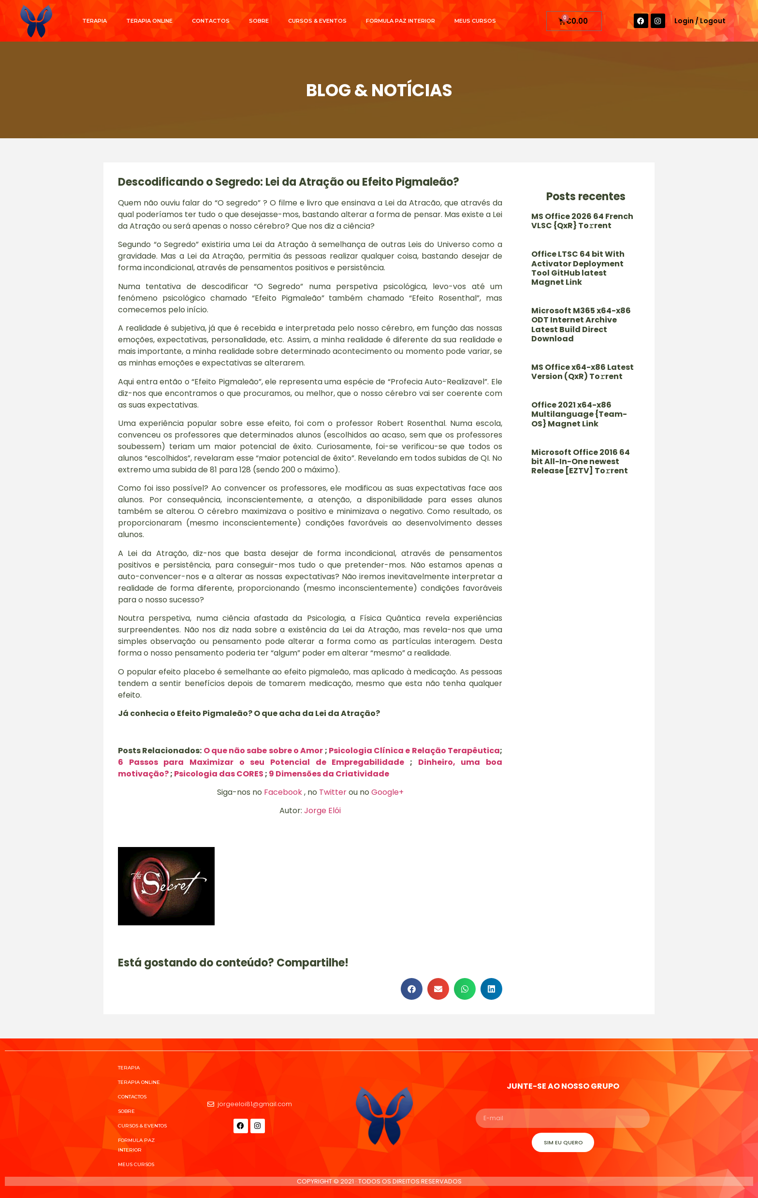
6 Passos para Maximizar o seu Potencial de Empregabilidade (261, 762)
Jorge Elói (322, 810)
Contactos (211, 20)
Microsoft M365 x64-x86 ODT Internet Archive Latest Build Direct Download (581, 324)
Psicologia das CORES (218, 773)
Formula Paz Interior (400, 20)
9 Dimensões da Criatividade (329, 773)
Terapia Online (149, 20)
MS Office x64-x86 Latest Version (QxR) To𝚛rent (582, 372)
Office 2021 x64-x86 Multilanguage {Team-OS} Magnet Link (579, 414)
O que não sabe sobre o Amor (263, 750)
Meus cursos (475, 20)
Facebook (283, 792)
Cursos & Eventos (317, 20)
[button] (412, 989)
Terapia (94, 20)
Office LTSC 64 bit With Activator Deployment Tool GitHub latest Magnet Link (578, 268)
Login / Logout (700, 21)
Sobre (259, 20)
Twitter (333, 792)
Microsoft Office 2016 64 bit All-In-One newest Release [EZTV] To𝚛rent (580, 461)
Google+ (387, 792)
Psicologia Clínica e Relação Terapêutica (414, 750)
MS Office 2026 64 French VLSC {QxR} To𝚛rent (582, 221)
